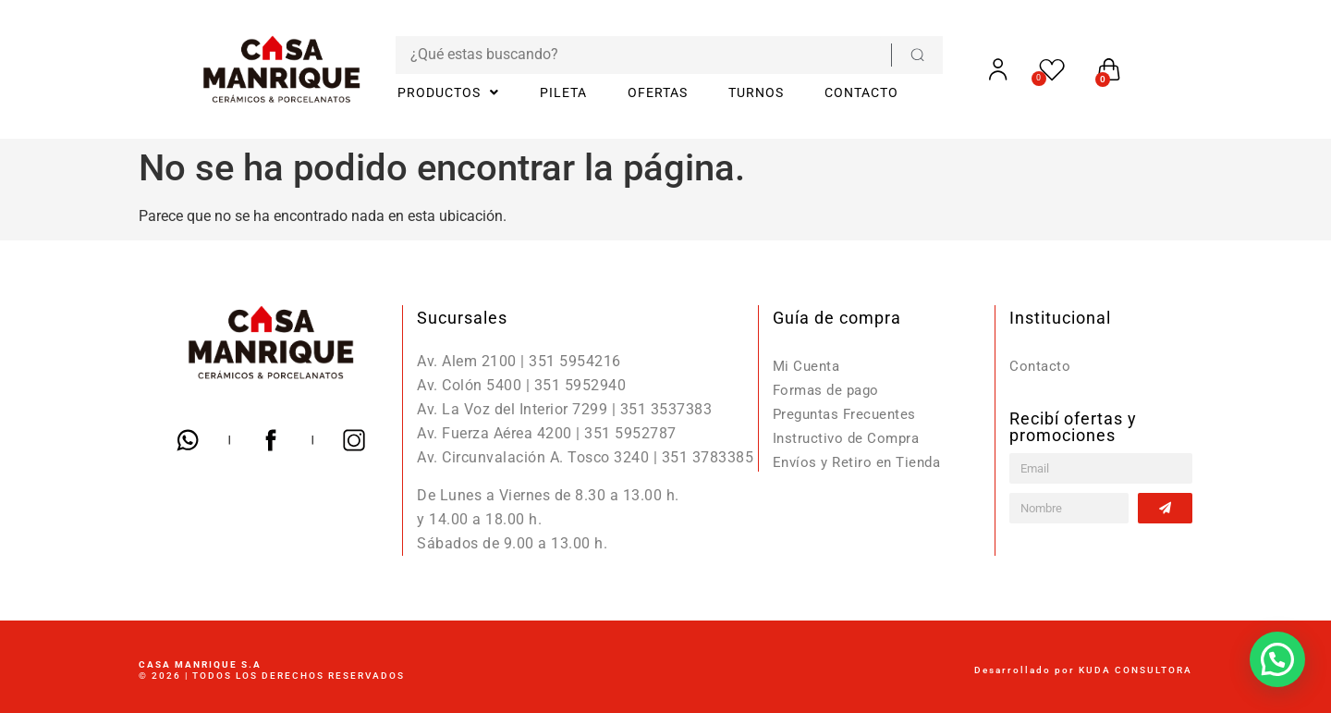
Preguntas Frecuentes (848, 414)
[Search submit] (885, 55)
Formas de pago (829, 390)
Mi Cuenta (808, 366)
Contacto (1040, 366)
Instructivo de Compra (849, 438)
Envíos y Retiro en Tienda (861, 462)
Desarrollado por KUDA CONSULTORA (1083, 670)
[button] (1277, 659)
